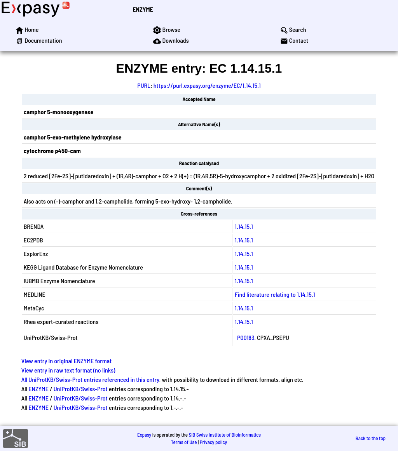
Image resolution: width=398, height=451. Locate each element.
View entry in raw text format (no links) (68, 370)
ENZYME (143, 9)
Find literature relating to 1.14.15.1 (275, 294)
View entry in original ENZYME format (66, 360)
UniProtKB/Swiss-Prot (81, 388)
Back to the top (371, 438)
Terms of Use (184, 442)
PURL (143, 85)
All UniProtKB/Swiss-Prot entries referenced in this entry (90, 379)
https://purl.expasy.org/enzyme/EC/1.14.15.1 (207, 85)
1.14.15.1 (244, 226)
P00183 (246, 337)
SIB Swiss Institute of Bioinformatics (225, 435)
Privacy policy (213, 442)
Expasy (144, 435)
